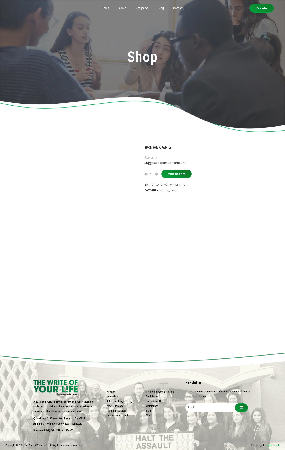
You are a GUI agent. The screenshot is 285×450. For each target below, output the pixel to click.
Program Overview (116, 410)
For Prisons (152, 396)
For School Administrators (160, 391)
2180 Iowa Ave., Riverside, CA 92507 (66, 418)
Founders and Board (117, 415)
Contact (150, 415)
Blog (148, 410)
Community (152, 406)
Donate (261, 8)
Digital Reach (273, 445)
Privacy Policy (78, 445)
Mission (111, 391)
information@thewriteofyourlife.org (63, 423)
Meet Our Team (115, 406)
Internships (113, 396)
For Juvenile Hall (154, 401)
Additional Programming (119, 401)
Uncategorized (168, 190)
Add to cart (176, 174)
